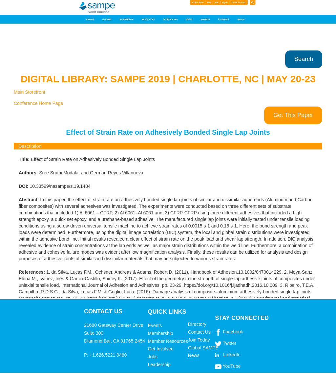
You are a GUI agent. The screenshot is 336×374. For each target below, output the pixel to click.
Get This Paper (293, 115)
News (194, 355)
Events (155, 325)
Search (303, 59)
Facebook (233, 331)
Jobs (153, 356)
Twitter (229, 343)
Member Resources (168, 341)
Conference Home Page (38, 103)
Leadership (159, 364)
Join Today (199, 340)
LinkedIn (232, 354)
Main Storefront (29, 92)
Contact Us (199, 332)
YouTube (231, 366)
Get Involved (161, 348)
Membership (160, 333)
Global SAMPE (203, 347)
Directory (197, 324)
